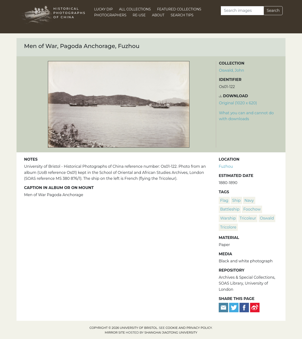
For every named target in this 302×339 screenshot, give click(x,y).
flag (224, 200)
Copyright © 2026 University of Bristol (123, 328)
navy (249, 200)
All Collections (135, 9)
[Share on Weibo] (255, 307)
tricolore (228, 227)
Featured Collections (179, 9)
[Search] (242, 10)
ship (236, 200)
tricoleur (248, 218)
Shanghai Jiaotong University (170, 332)
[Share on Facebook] (244, 307)
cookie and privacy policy (189, 328)
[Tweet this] (234, 307)
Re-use (139, 15)
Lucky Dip (103, 9)
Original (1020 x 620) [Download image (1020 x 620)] (238, 103)
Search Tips (182, 15)
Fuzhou (226, 166)
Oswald (267, 218)
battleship (229, 209)
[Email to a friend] (224, 307)
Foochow (251, 209)
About (158, 15)
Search (273, 10)
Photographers (110, 15)
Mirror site (115, 332)
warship (228, 218)
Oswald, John (231, 70)
